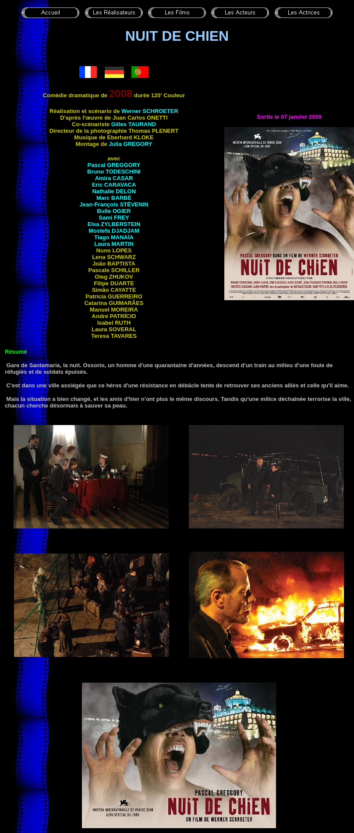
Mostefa (113, 230)
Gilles (133, 124)
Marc (113, 198)
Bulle (114, 211)
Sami (114, 217)
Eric (114, 184)
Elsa (114, 224)
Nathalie (114, 191)
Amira (114, 178)
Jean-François (114, 204)
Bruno (114, 171)
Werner (149, 111)
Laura (114, 244)
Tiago (114, 237)
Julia (130, 144)
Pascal (114, 165)
